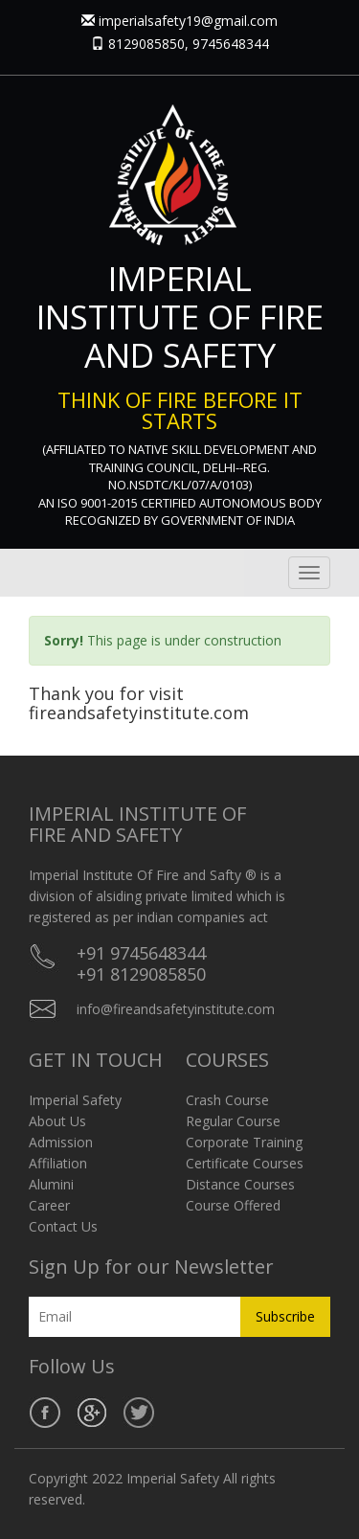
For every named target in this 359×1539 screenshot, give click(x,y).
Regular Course (233, 1121)
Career (49, 1205)
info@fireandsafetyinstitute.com (176, 1009)
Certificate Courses (244, 1163)
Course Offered (233, 1205)
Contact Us (63, 1226)
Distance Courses (240, 1184)
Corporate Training (244, 1142)
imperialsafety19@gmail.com (188, 20)
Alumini (51, 1184)
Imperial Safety (75, 1100)
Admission (61, 1142)
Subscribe (285, 1316)
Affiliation (58, 1163)
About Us (57, 1121)
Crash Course (227, 1100)
